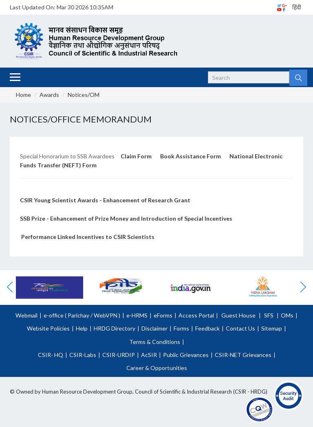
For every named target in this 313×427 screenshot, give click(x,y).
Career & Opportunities (156, 367)
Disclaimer (154, 328)
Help (82, 328)
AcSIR (149, 354)
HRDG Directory (114, 328)
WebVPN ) (106, 315)
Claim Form (136, 156)
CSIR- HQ (50, 354)
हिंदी (296, 7)
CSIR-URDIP (118, 354)
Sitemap (271, 328)
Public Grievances (186, 354)
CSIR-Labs (82, 354)
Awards (49, 94)
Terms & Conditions (154, 341)
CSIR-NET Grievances (243, 354)
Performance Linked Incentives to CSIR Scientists (87, 236)
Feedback (207, 328)
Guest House (238, 315)
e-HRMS (137, 315)
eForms (163, 315)
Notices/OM (83, 94)
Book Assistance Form (190, 156)
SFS (269, 315)
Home (23, 94)
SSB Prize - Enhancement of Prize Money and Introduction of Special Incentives (127, 218)
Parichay (78, 315)
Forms (181, 328)
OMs (287, 315)
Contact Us (240, 328)
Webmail (26, 315)
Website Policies (48, 328)
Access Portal (196, 315)
